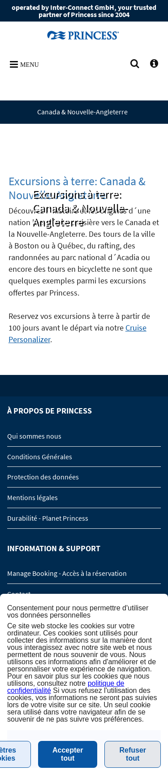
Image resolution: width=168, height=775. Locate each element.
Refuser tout (132, 754)
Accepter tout (67, 754)
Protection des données (43, 476)
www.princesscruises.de (84, 35)
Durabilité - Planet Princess (47, 518)
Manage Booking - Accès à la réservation (67, 573)
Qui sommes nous (34, 435)
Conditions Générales (39, 456)
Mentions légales (32, 497)
